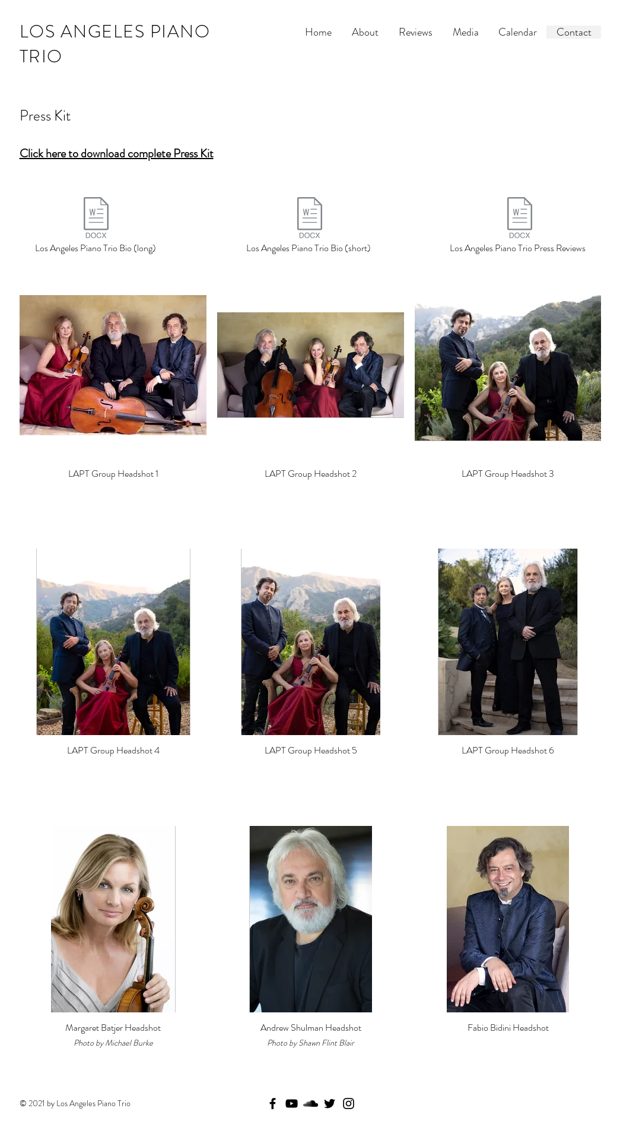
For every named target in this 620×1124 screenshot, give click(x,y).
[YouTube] (291, 1103)
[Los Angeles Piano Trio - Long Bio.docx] (96, 219)
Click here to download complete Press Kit (117, 153)
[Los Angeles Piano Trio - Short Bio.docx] (310, 219)
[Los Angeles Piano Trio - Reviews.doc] (520, 219)
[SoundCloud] (310, 1103)
